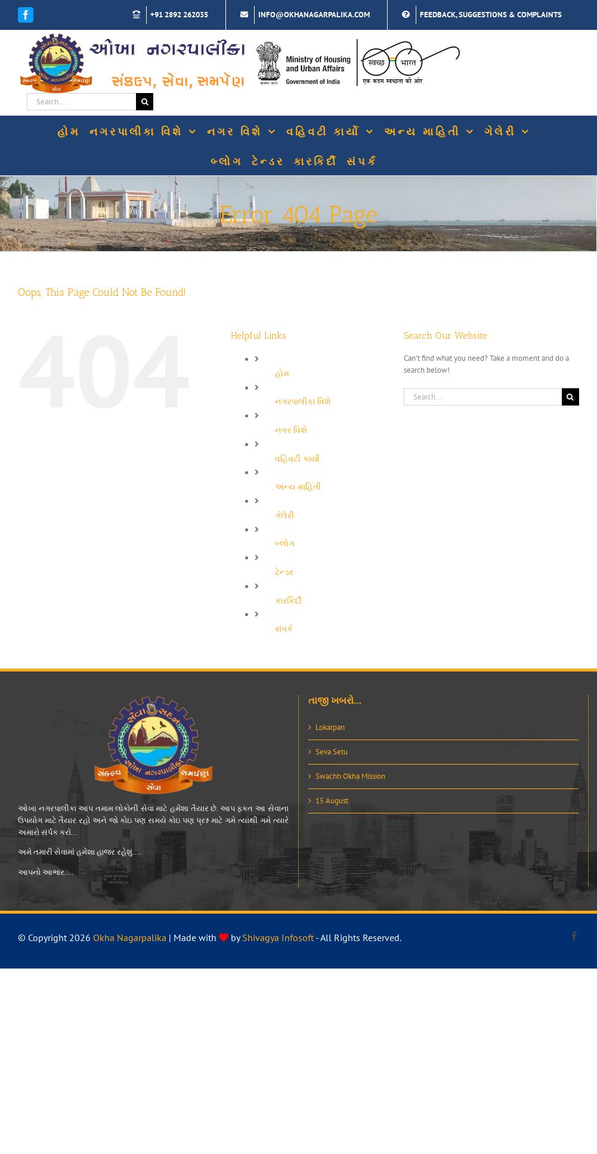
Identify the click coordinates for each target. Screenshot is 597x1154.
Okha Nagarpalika (129, 937)
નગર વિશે (291, 430)
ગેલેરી (284, 515)
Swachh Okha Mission (350, 776)
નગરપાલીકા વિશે (303, 401)
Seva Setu (331, 752)
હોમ (282, 373)
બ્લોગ (285, 543)
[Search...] (81, 101)
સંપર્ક (284, 628)
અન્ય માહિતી (298, 486)
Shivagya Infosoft (278, 937)
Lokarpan (330, 727)
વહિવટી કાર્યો (297, 458)
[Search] (144, 101)
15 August (331, 801)
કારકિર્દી (288, 600)
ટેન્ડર (284, 572)
